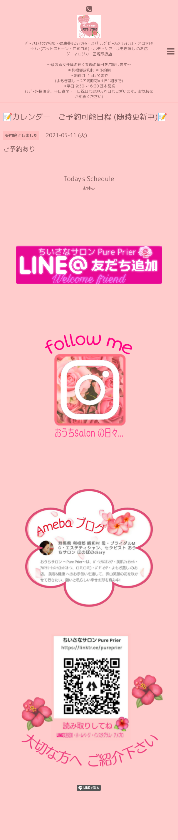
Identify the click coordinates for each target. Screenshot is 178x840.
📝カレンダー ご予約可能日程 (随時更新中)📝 (85, 116)
